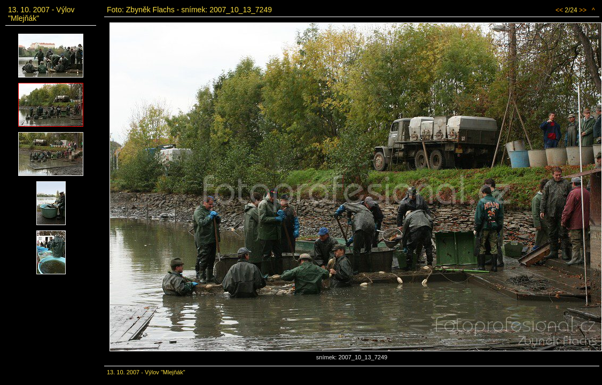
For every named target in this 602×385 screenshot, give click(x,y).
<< (559, 10)
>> (583, 10)
